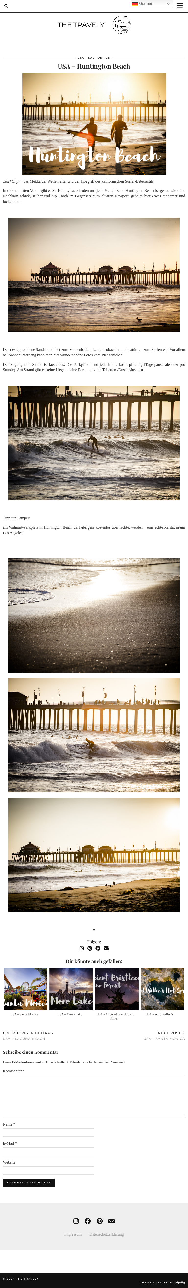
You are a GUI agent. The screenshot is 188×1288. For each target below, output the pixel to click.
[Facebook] (97, 948)
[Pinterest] (89, 948)
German (142, 4)
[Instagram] (82, 948)
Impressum (76, 1234)
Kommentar (13, 1071)
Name (9, 1124)
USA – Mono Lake (70, 1014)
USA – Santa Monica (24, 1014)
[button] (181, 6)
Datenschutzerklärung (106, 1234)
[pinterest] (100, 1221)
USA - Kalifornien (94, 57)
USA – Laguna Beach (28, 1035)
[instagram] (76, 1221)
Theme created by (162, 1282)
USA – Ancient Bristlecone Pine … (115, 1016)
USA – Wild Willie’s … (161, 1014)
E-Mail (10, 1143)
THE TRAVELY (27, 1278)
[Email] (106, 948)
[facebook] (88, 1221)
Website (9, 1162)
